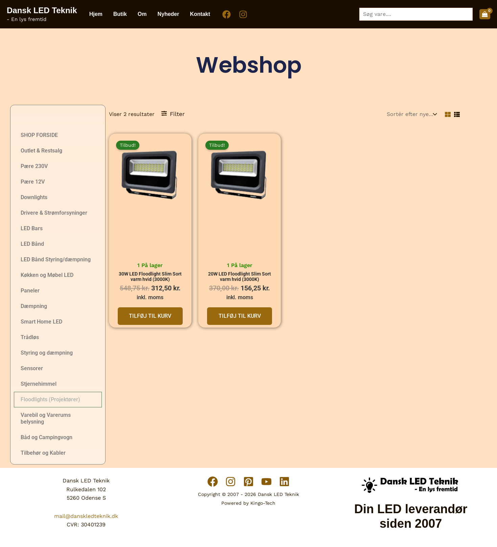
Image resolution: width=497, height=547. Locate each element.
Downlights (34, 197)
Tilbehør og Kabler (43, 453)
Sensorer (32, 368)
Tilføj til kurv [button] (150, 316)
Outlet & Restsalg (41, 150)
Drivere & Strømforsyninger (54, 213)
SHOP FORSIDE (39, 135)
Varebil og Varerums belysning (46, 418)
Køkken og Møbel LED (47, 275)
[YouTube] (266, 481)
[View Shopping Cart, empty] (484, 14)
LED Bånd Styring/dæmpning (56, 259)
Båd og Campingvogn (46, 437)
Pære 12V (33, 182)
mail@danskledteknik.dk (86, 516)
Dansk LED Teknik (42, 10)
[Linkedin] (284, 481)
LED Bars (32, 228)
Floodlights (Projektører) (50, 399)
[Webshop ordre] (411, 114)
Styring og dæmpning (47, 353)
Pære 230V (34, 166)
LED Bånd (32, 244)
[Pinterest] (248, 481)
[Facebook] (226, 14)
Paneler (30, 290)
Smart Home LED (41, 321)
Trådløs (30, 337)
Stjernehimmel (39, 384)
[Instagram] (243, 14)
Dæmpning (34, 306)
